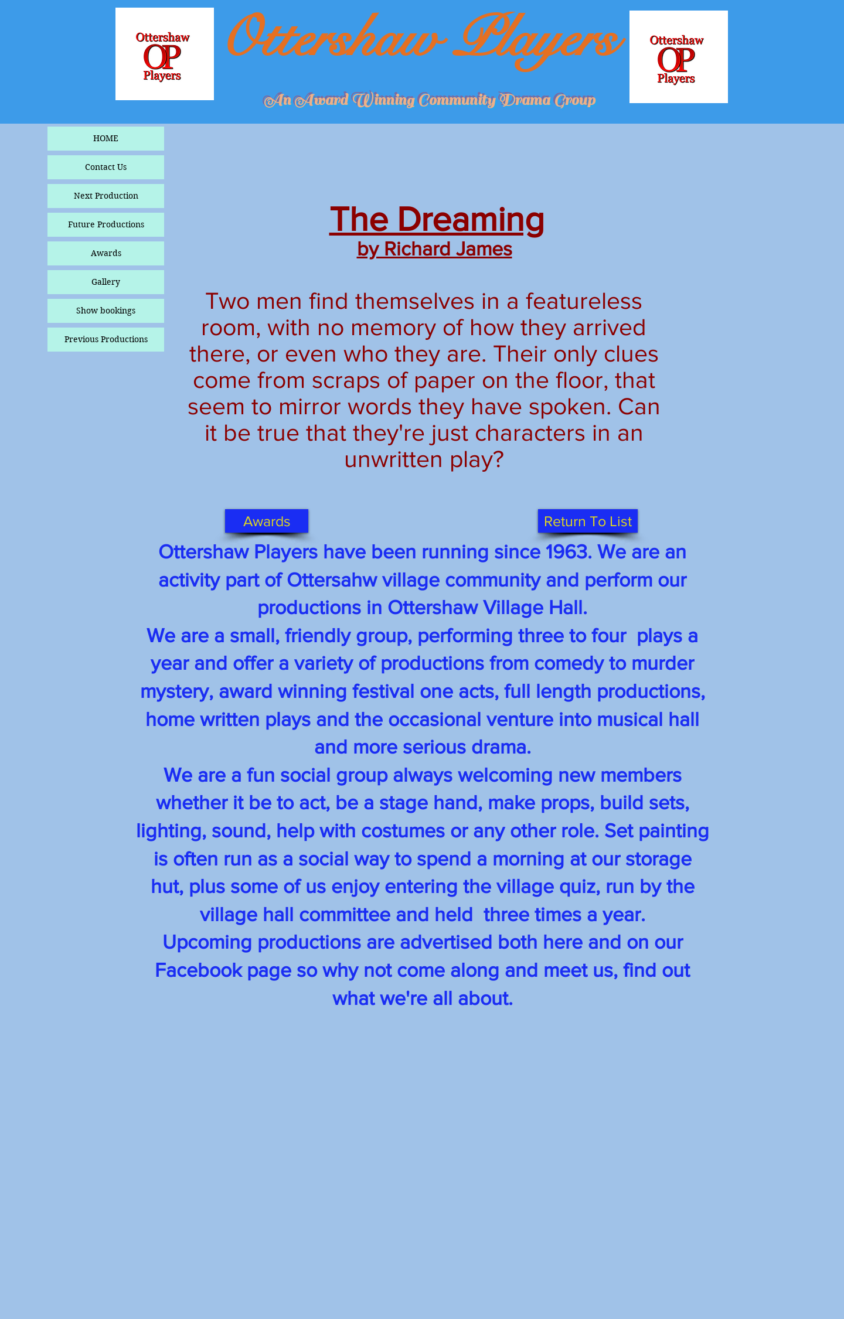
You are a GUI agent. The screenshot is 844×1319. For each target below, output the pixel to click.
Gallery (105, 282)
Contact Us (106, 167)
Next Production (106, 195)
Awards (106, 253)
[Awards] (266, 521)
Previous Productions (106, 339)
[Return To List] (588, 521)
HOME (105, 138)
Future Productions (106, 224)
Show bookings (105, 310)
